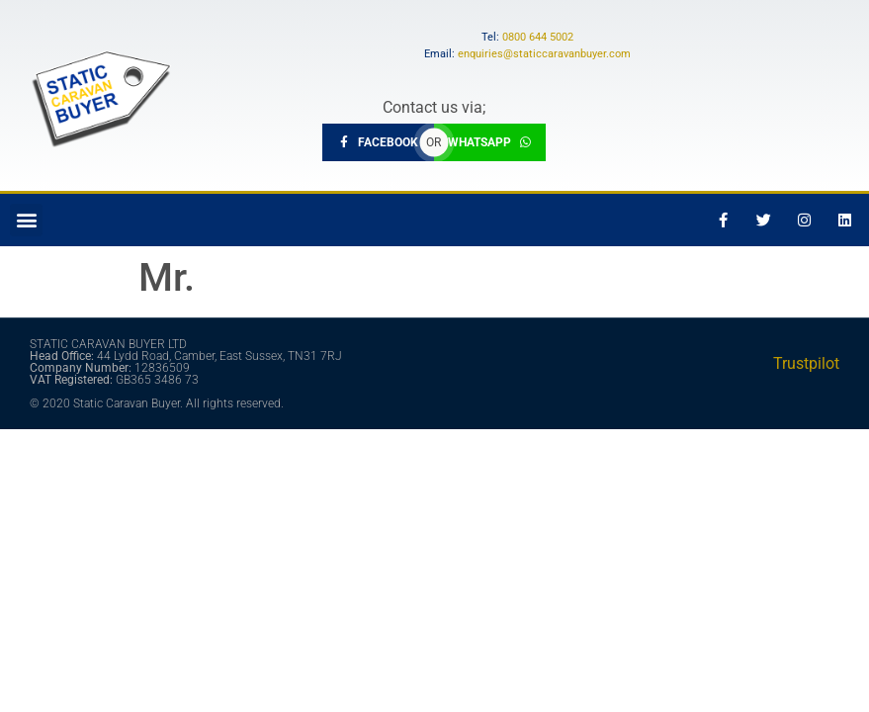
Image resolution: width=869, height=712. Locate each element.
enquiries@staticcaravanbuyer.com (544, 53)
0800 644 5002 (537, 37)
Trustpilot (806, 363)
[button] (26, 220)
